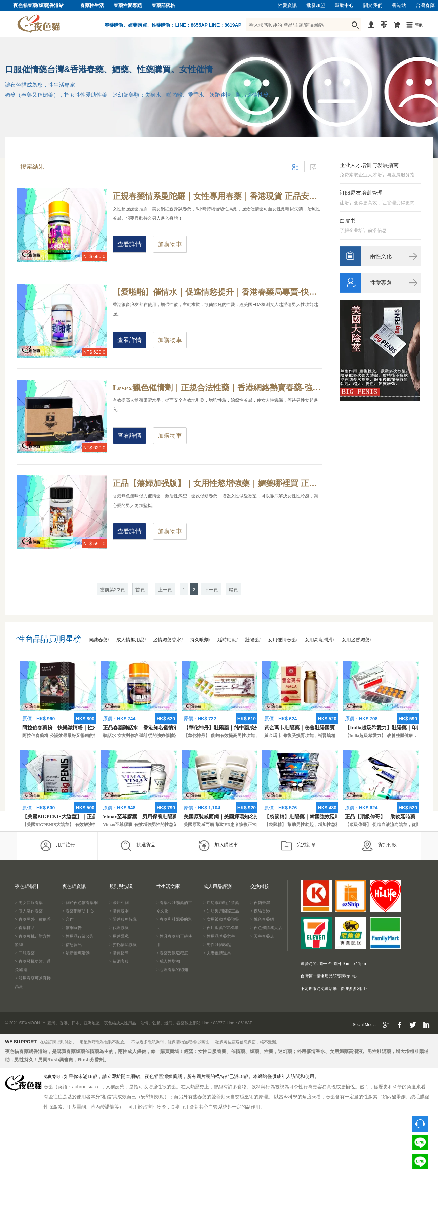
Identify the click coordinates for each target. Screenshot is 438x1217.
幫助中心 (344, 5)
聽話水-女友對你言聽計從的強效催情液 (140, 735)
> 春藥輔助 (25, 927)
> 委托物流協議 (123, 944)
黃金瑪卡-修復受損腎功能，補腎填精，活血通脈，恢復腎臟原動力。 (330, 735)
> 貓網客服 (119, 961)
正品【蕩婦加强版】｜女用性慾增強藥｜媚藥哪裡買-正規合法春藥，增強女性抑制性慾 (217, 483)
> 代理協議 (119, 927)
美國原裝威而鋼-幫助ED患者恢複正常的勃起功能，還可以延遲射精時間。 (255, 824)
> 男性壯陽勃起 (217, 944)
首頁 (140, 589)
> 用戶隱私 (119, 936)
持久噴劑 (199, 639)
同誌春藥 (98, 639)
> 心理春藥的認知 (172, 969)
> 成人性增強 (168, 961)
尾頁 (233, 589)
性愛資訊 (287, 5)
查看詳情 (129, 244)
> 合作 (68, 919)
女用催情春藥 (282, 639)
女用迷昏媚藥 (356, 639)
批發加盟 (315, 5)
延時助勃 (226, 639)
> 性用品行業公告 (78, 936)
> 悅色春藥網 (262, 919)
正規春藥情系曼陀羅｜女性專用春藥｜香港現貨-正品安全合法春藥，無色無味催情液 (217, 196)
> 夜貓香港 (260, 911)
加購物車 (170, 244)
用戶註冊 (57, 845)
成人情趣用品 (130, 639)
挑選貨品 (137, 845)
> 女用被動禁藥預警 (221, 919)
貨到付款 (379, 845)
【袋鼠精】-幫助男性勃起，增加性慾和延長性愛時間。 (317, 824)
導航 (419, 25)
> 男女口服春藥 (29, 902)
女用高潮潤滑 (319, 639)
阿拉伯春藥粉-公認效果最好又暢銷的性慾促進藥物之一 (75, 735)
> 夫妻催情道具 (217, 953)
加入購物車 (218, 845)
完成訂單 (298, 845)
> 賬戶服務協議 (123, 919)
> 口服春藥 (25, 953)
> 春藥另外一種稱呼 (33, 919)
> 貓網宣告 (72, 927)
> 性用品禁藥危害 (219, 936)
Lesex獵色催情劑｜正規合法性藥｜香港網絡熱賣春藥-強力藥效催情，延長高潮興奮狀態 (217, 387)
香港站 (399, 5)
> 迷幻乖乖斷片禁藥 (221, 902)
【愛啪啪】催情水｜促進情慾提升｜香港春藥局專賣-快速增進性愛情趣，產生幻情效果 (217, 292)
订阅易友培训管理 (361, 193)
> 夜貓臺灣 (260, 902)
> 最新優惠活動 (76, 953)
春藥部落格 (163, 5)
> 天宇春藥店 (262, 936)
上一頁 (165, 589)
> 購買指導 (119, 953)
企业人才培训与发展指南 (369, 165)
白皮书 (348, 221)
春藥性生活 (92, 5)
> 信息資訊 (72, 944)
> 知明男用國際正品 (221, 911)
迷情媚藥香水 (167, 639)
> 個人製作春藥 (29, 911)
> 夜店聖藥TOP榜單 (220, 927)
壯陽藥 (252, 639)
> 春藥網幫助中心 (78, 911)
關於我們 (372, 5)
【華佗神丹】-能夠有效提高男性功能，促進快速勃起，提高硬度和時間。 (254, 735)
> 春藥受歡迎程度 (172, 953)
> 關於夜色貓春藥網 (80, 902)
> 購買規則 (119, 911)
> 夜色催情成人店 (266, 927)
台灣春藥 (425, 5)
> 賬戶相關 (119, 902)
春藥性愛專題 (128, 5)
